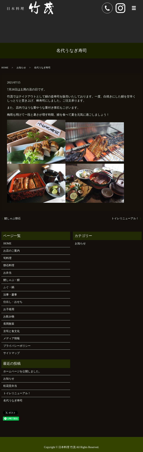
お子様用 (8, 309)
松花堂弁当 (10, 385)
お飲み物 (8, 316)
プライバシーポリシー (17, 345)
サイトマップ (11, 353)
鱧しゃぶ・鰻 (11, 280)
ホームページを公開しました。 (22, 371)
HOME (4, 67)
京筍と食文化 (11, 331)
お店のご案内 (11, 250)
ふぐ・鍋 (8, 287)
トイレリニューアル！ (125, 218)
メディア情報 (11, 338)
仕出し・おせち (12, 301)
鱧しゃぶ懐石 (12, 218)
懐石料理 (8, 265)
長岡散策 (8, 323)
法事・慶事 (10, 294)
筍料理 (7, 258)
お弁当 (7, 272)
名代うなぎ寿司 (12, 400)
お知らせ (21, 67)
